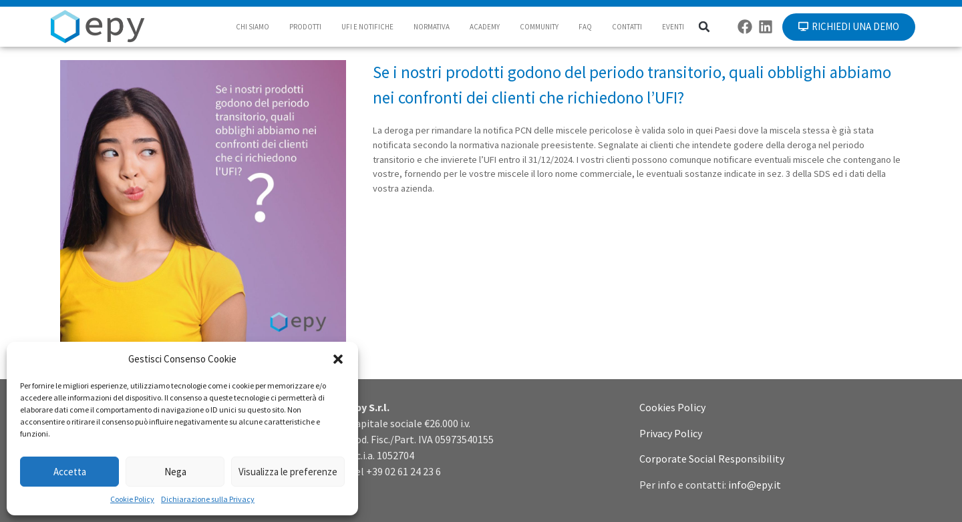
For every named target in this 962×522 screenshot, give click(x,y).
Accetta (69, 471)
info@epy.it (754, 484)
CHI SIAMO (252, 26)
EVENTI (673, 26)
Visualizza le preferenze (287, 471)
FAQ (585, 26)
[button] (338, 359)
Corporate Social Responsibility (711, 458)
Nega (175, 471)
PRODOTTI (305, 26)
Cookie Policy (132, 499)
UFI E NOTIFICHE (367, 26)
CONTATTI (627, 26)
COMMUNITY (539, 26)
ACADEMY (485, 26)
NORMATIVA (432, 26)
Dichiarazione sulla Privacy (208, 499)
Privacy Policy (670, 433)
